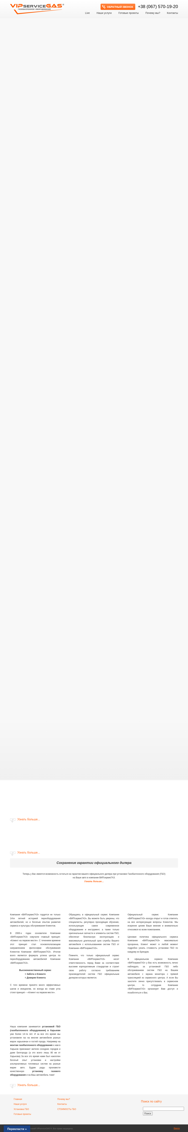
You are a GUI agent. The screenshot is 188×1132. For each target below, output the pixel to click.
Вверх (177, 1128)
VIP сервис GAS (37, 8)
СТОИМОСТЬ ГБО (66, 1109)
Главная (18, 1099)
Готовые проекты (22, 1114)
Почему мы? (63, 1099)
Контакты (62, 1104)
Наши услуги (20, 1104)
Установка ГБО (21, 1109)
